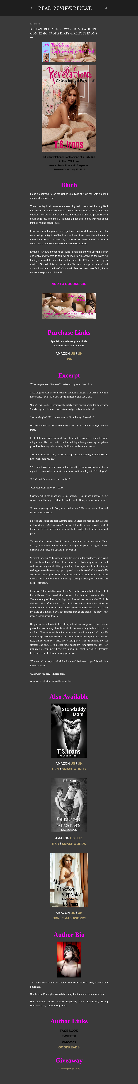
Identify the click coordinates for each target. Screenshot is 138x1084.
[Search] (106, 7)
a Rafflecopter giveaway (69, 1069)
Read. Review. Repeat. (65, 8)
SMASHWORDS (74, 769)
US (73, 353)
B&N (69, 359)
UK (80, 353)
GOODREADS (69, 1047)
